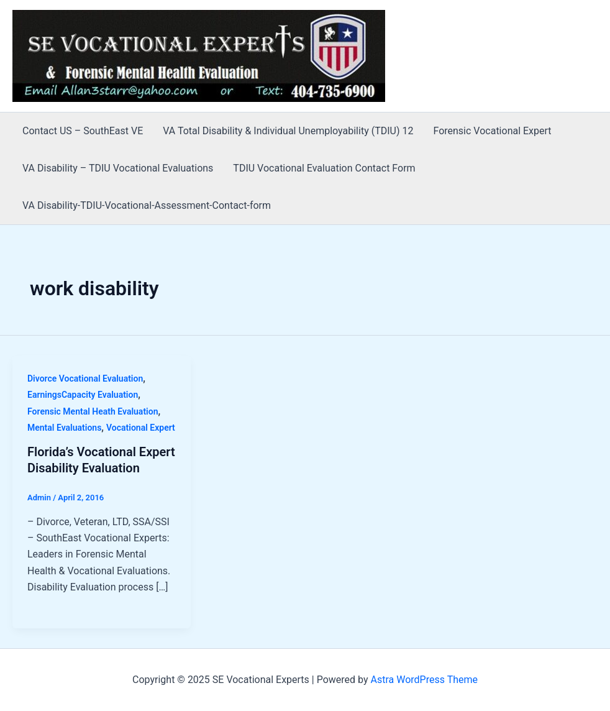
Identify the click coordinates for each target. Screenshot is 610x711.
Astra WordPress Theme (424, 680)
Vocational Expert (140, 428)
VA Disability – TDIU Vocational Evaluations (117, 168)
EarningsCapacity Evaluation (82, 395)
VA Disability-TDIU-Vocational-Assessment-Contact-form (146, 205)
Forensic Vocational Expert (492, 131)
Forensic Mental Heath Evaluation (92, 411)
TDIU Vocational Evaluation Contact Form (324, 168)
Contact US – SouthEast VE (82, 131)
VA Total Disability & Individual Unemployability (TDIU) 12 (288, 131)
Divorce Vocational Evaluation (85, 378)
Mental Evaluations (64, 428)
